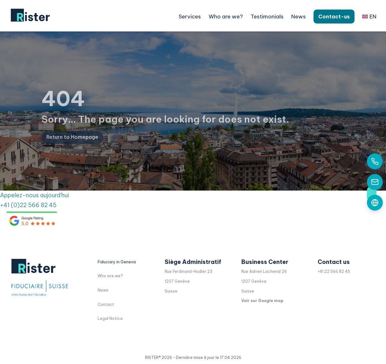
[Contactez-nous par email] (375, 182)
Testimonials (267, 16)
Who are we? (226, 16)
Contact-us (334, 16)
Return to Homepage (72, 143)
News (298, 16)
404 (63, 105)
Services (190, 16)
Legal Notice (110, 318)
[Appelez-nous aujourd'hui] (375, 161)
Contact (106, 304)
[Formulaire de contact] (375, 203)
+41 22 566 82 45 (334, 271)
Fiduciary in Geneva (117, 262)
